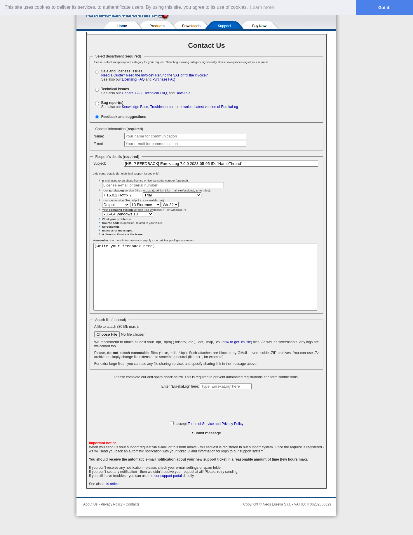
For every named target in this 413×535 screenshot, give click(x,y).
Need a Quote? (113, 75)
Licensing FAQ (133, 79)
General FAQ (132, 93)
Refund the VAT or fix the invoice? (181, 75)
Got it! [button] (384, 7)
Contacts (132, 517)
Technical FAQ (155, 93)
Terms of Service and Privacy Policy (215, 437)
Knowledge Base (135, 107)
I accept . (209, 437)
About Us (90, 517)
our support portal (168, 489)
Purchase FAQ (163, 79)
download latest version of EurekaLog (209, 107)
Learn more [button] (262, 7)
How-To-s (183, 93)
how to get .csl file (237, 355)
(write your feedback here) (205, 283)
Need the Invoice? (140, 75)
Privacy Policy (112, 517)
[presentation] (206, 418)
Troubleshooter (161, 107)
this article (111, 497)
